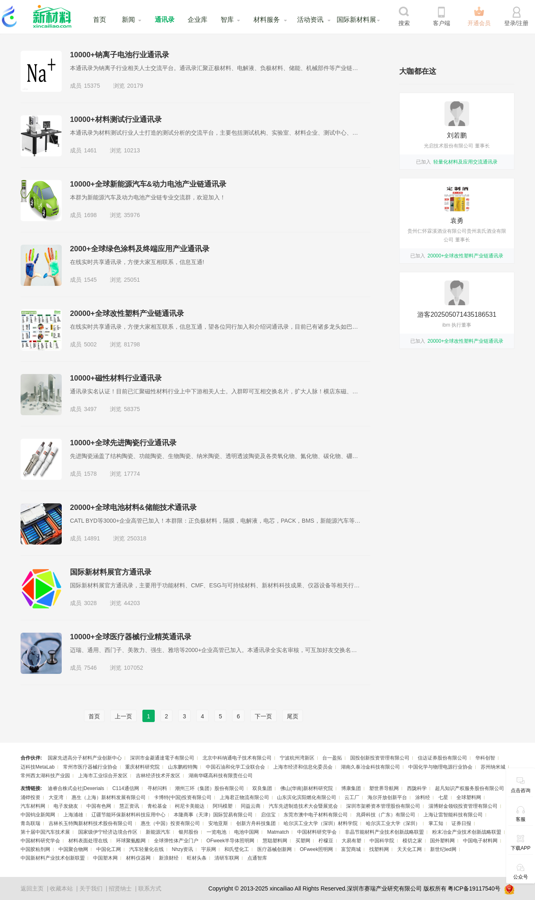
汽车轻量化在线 (146, 849)
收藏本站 (61, 888)
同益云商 (251, 806)
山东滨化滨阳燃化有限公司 (306, 797)
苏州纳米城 (493, 767)
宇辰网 (208, 849)
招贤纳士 (120, 888)
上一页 (123, 716)
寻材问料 (157, 788)
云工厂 (351, 797)
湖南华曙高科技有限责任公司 (220, 775)
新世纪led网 (443, 849)
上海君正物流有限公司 (244, 797)
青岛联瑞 (30, 823)
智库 (227, 19)
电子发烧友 (66, 806)
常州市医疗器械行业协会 (90, 767)
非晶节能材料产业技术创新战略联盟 (384, 832)
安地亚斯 (218, 823)
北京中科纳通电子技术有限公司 (237, 758)
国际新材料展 (356, 19)
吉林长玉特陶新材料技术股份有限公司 (91, 823)
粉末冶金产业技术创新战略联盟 (466, 832)
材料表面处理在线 (88, 841)
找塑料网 (379, 849)
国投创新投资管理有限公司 (379, 758)
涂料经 (422, 797)
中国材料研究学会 (317, 832)
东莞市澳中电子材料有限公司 (316, 815)
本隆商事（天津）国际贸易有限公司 (213, 815)
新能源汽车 (158, 832)
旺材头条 (197, 858)
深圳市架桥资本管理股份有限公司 (383, 806)
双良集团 (262, 788)
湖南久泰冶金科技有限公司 (370, 767)
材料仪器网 (138, 858)
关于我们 (90, 888)
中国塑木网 (105, 858)
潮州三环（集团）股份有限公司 (209, 788)
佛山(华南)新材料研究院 (306, 788)
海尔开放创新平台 (387, 797)
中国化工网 (108, 849)
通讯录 (164, 19)
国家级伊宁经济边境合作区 (107, 832)
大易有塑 (351, 841)
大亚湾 (56, 797)
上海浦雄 (73, 815)
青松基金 (157, 806)
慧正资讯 (129, 806)
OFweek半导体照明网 (231, 841)
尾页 (292, 716)
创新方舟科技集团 (256, 823)
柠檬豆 (326, 841)
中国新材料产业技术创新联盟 (53, 858)
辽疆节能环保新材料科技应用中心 (128, 815)
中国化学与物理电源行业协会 (440, 767)
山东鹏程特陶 (183, 767)
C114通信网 (125, 788)
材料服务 (267, 19)
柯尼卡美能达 (190, 806)
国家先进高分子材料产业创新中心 (85, 758)
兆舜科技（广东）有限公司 (385, 815)
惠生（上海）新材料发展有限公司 (109, 797)
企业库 (197, 19)
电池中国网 (246, 832)
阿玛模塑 (223, 806)
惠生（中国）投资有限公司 (170, 823)
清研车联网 (226, 858)
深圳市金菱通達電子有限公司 (162, 758)
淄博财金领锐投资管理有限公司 (463, 806)
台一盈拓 (332, 758)
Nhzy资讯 (182, 849)
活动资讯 (310, 19)
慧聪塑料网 (275, 841)
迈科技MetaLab (38, 767)
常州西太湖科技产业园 (45, 775)
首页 (99, 19)
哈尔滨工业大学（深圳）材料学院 (321, 823)
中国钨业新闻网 (38, 815)
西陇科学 (417, 788)
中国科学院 (382, 841)
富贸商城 (351, 849)
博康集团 (351, 788)
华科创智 (485, 758)
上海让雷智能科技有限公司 (453, 815)
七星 (443, 797)
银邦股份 (188, 832)
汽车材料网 (33, 806)
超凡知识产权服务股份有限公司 (469, 788)
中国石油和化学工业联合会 (235, 767)
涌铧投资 (30, 797)
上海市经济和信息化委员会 (303, 767)
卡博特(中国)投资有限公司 (183, 797)
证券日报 (461, 823)
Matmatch (278, 832)
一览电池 (216, 832)
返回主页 (32, 888)
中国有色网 (98, 806)
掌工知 (435, 823)
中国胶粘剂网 (35, 849)
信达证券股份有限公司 (442, 758)
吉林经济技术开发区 (158, 775)
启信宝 (268, 815)
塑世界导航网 (384, 788)
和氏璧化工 (236, 849)
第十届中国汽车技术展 (45, 832)
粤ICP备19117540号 (474, 888)
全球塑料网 (468, 797)
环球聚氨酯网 (131, 841)
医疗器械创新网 (274, 849)
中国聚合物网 (73, 849)
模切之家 (412, 841)
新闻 (128, 19)
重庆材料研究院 (142, 767)
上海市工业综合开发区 (103, 775)
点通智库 (257, 858)
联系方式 (149, 888)
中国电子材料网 (480, 841)
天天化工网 (409, 849)
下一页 (263, 716)
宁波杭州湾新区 (297, 758)
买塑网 (302, 841)
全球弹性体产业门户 (176, 841)
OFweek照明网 (316, 849)
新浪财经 (169, 858)
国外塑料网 (442, 841)
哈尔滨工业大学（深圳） (393, 823)
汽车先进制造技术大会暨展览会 (303, 806)
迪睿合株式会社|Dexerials (76, 788)
